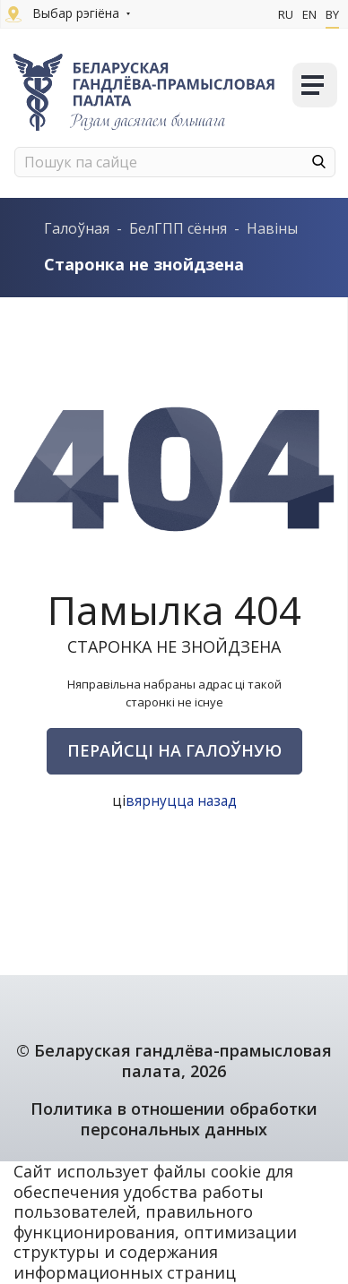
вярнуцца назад (181, 800)
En (309, 14)
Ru (285, 14)
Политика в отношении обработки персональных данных (174, 1119)
